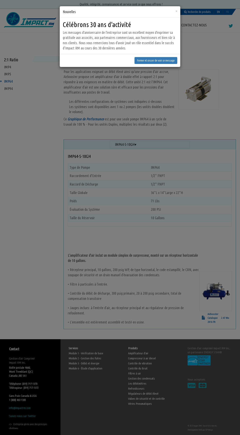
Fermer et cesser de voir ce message (156, 58)
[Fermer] (176, 8)
